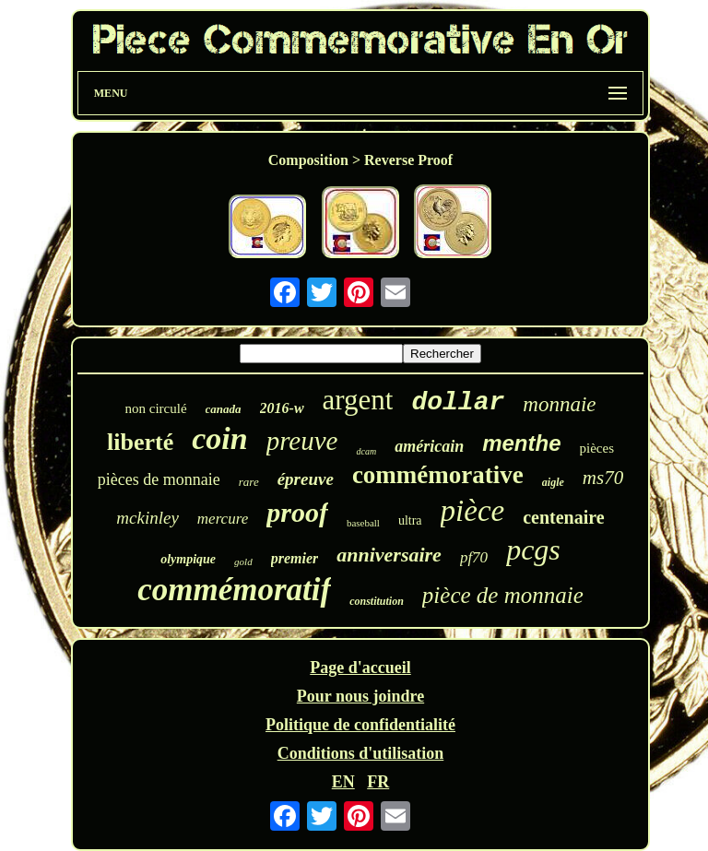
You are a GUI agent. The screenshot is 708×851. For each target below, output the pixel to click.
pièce (473, 510)
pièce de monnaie (503, 595)
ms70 (603, 478)
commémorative (438, 475)
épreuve (305, 479)
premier (295, 558)
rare (249, 482)
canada (224, 409)
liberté (140, 442)
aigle (553, 482)
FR (378, 782)
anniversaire (389, 554)
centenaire (564, 517)
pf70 (474, 557)
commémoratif (234, 590)
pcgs (533, 549)
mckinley (147, 517)
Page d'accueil (360, 667)
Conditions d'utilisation (360, 753)
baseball (363, 522)
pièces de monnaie (159, 479)
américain (429, 446)
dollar (457, 402)
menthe (521, 443)
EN (343, 782)
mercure (222, 518)
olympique (188, 559)
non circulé (155, 408)
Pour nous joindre (360, 696)
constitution (376, 601)
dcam (366, 451)
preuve (302, 440)
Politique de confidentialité (360, 724)
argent (358, 400)
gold (243, 561)
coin (219, 438)
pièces (597, 448)
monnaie (559, 404)
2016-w (282, 408)
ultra (410, 520)
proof (297, 512)
